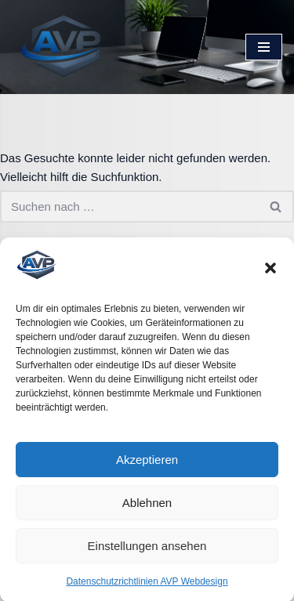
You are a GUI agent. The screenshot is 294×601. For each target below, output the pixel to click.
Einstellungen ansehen (147, 549)
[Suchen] (129, 206)
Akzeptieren (147, 463)
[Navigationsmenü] (263, 47)
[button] (270, 272)
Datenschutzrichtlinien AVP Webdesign (146, 586)
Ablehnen (147, 506)
